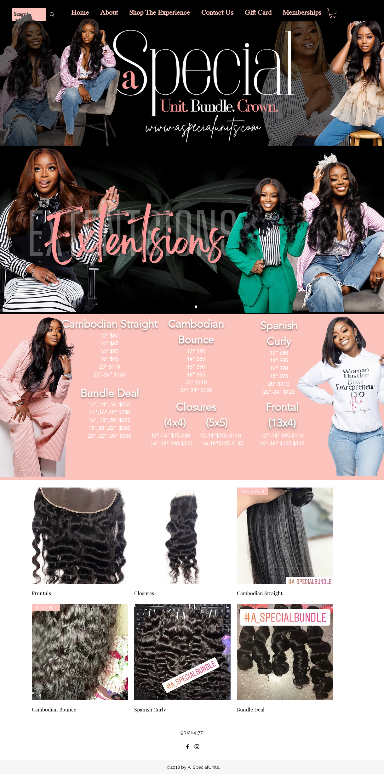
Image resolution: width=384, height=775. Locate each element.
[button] (332, 13)
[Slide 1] (196, 307)
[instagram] (197, 747)
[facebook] (187, 747)
